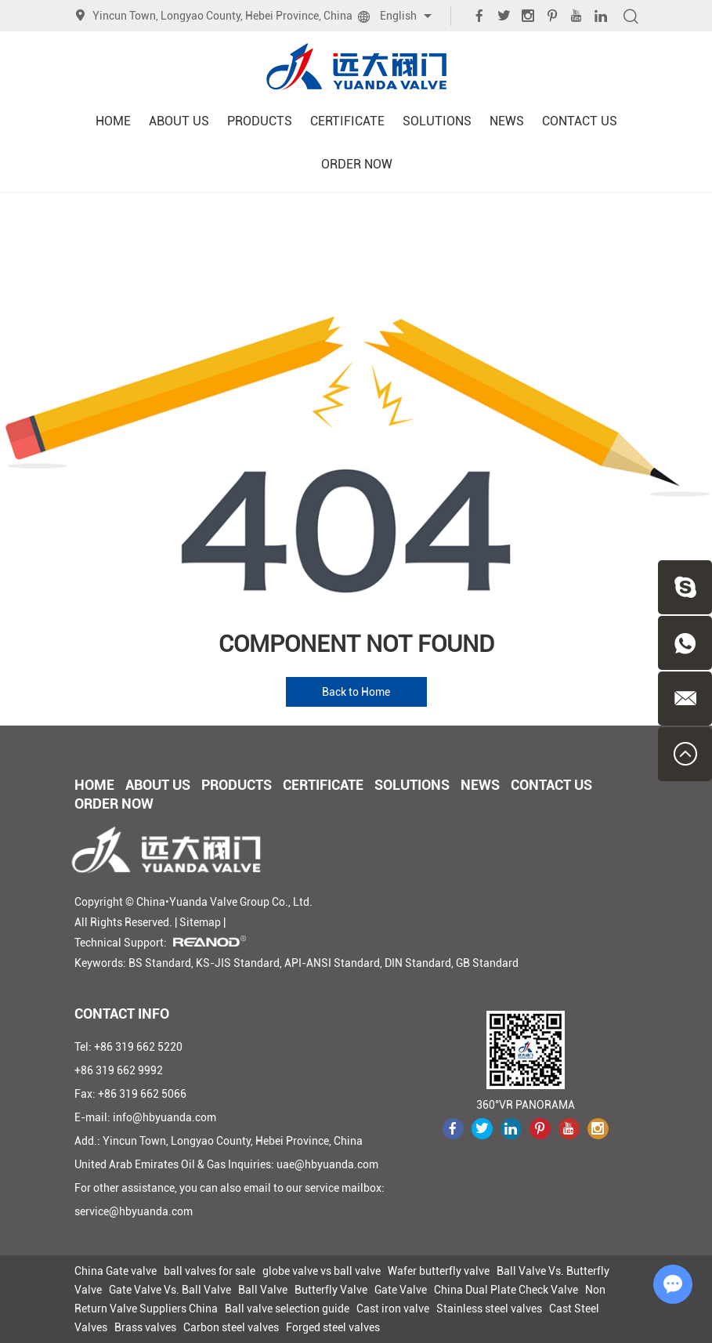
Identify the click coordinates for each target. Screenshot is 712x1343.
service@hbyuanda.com (133, 1211)
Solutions (437, 121)
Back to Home (356, 692)
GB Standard (487, 963)
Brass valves (145, 1327)
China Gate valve (115, 1271)
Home (113, 121)
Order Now (356, 164)
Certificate (347, 121)
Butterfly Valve (331, 1289)
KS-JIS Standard (238, 963)
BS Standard (159, 963)
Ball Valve (262, 1289)
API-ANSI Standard (332, 963)
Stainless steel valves (489, 1308)
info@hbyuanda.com (164, 1117)
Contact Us (579, 121)
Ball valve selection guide (287, 1308)
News (507, 121)
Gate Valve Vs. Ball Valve (170, 1289)
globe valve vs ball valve (321, 1271)
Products (259, 121)
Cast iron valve (392, 1308)
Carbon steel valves (231, 1327)
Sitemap (200, 922)
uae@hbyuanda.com (327, 1164)
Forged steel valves (333, 1327)
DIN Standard (418, 963)
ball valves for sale (209, 1271)
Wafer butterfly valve (439, 1271)
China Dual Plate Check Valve (506, 1289)
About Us (179, 121)
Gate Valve (400, 1289)
